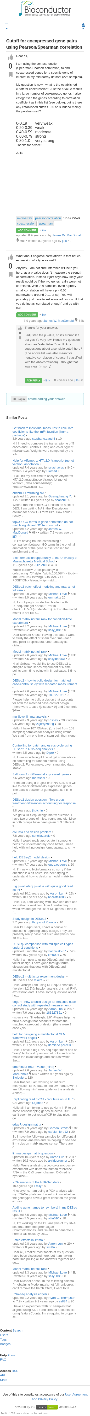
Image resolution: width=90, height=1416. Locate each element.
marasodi (39, 778)
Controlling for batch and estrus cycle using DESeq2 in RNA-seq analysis (42, 747)
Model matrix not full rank (29, 651)
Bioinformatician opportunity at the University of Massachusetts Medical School (45, 559)
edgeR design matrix (26, 1124)
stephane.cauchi (44, 438)
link (43, 230)
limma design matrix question (32, 1153)
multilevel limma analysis (29, 716)
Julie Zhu (40, 565)
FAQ (3, 1359)
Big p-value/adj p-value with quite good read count (42, 888)
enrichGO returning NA (28, 493)
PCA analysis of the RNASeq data (35, 1182)
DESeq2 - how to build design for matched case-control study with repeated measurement (44, 682)
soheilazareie (41, 835)
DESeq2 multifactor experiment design (39, 976)
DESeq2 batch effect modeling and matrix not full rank (43, 588)
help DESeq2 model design (31, 857)
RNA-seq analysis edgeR (29, 1294)
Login (19, 399)
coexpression (26, 223)
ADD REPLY (33, 380)
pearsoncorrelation (48, 218)
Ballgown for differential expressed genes (40, 774)
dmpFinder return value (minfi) (33, 1066)
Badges (5, 1344)
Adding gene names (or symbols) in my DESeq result (44, 1209)
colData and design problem (31, 832)
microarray (24, 218)
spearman (46, 223)
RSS (15, 1371)
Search (17, 1330)
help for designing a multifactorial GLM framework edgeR (39, 1036)
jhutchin (38, 810)
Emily (38, 1186)
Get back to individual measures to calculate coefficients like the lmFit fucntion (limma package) (42, 431)
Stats (3, 1380)
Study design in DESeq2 (29, 918)
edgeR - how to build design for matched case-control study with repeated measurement (44, 1003)
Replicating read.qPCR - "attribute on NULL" (42, 1099)
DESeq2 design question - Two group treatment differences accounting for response (44, 801)
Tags (3, 1339)
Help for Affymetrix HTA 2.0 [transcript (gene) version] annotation (43, 462)
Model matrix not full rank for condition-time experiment (42, 620)
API (2, 1375)
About (11, 1355)
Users (4, 1335)
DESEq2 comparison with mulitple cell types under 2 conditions (42, 945)
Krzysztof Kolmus (44, 922)
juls (76, 380)
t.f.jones (38, 1103)
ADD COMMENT (27, 230)
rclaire (38, 980)
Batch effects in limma (27, 1240)
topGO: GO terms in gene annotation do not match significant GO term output (42, 523)
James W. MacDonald (58, 320)
